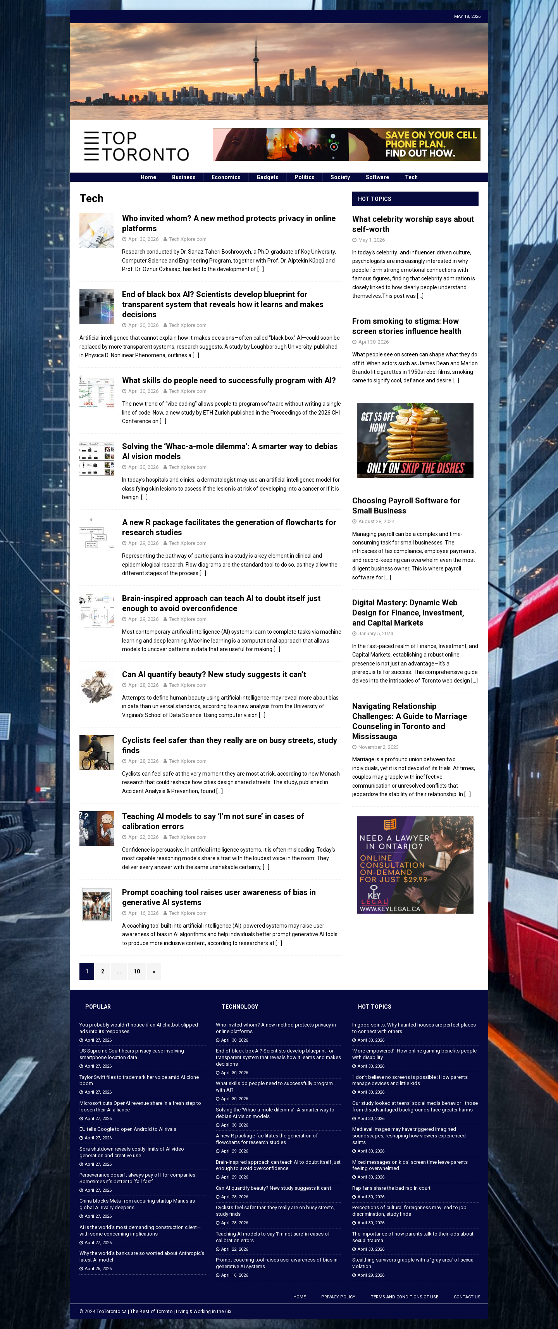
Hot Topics (374, 199)
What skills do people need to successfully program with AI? (229, 380)
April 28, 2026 (143, 685)
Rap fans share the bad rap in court (391, 1188)
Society (340, 177)
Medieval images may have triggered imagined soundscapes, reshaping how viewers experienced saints (409, 1135)
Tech (411, 177)
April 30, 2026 (143, 239)
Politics (304, 177)
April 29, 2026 (143, 543)
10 (137, 971)
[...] (420, 296)
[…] (260, 269)
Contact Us (467, 1297)
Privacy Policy (338, 1297)
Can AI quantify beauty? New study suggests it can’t (214, 674)
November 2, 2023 (378, 747)
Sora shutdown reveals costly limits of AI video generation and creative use (131, 1152)
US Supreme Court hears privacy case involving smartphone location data (131, 1054)
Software (377, 177)
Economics (226, 177)
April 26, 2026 (98, 1268)
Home (148, 177)
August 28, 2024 (376, 521)
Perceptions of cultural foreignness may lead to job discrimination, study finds (409, 1211)
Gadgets (268, 177)
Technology (240, 1007)
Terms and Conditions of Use (404, 1297)
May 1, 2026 (371, 240)
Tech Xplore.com (188, 239)
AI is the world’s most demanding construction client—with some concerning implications (140, 1230)
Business (184, 177)
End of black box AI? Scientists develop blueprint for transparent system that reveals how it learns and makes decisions (223, 304)
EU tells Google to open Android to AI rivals (127, 1129)
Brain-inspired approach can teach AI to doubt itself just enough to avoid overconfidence (278, 1165)
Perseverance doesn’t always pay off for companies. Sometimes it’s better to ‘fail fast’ (137, 1178)
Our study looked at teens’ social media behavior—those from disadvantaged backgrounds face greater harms (415, 1106)
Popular (98, 1007)
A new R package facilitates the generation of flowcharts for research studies (267, 1139)
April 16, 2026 (143, 913)
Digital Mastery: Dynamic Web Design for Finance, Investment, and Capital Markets (408, 612)
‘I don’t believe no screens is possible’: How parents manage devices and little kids (410, 1080)
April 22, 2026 (143, 837)
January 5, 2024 (375, 633)
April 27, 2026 (98, 1040)
